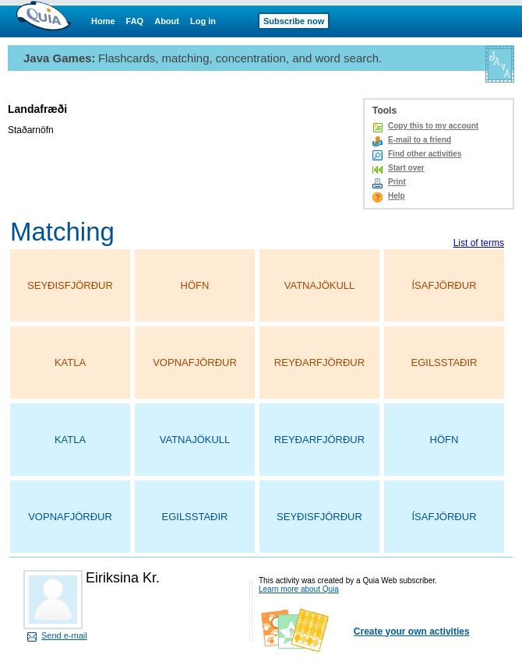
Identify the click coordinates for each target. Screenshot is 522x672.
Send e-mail (64, 635)
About (166, 21)
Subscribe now (293, 21)
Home (103, 21)
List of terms (478, 242)
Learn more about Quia (299, 589)
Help (396, 196)
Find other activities (424, 154)
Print (397, 182)
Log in (203, 21)
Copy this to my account (433, 125)
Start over (406, 168)
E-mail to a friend (419, 139)
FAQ (135, 21)
